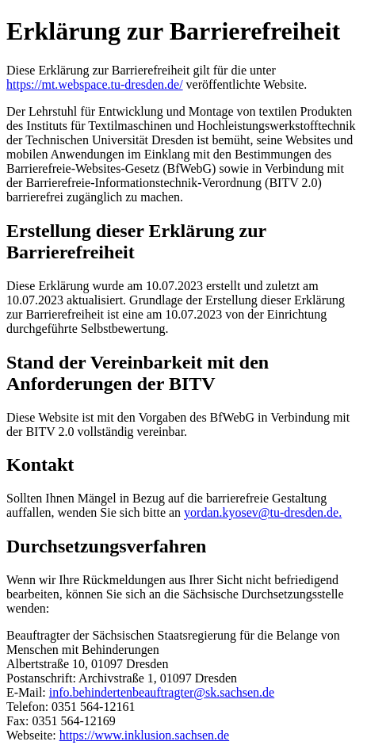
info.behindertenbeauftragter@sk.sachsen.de (161, 692)
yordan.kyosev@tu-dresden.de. (263, 512)
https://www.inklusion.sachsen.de (144, 735)
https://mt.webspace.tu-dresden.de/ (94, 84)
